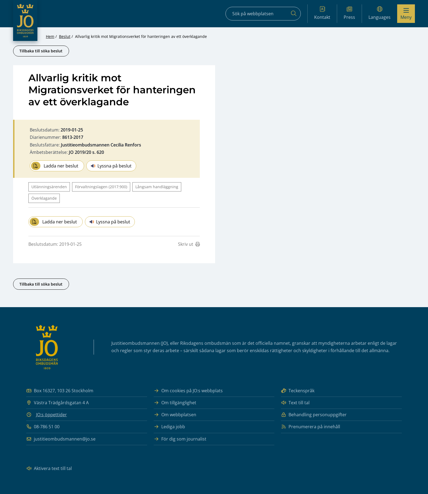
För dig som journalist (180, 439)
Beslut (64, 36)
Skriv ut (189, 244)
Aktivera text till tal (49, 468)
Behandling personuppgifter (314, 414)
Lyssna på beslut (111, 166)
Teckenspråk (297, 390)
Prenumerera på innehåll (310, 426)
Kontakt (322, 13)
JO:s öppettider (51, 415)
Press (349, 13)
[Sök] (293, 13)
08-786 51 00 (43, 426)
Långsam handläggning (156, 186)
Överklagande (44, 198)
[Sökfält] (263, 13)
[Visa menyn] (406, 13)
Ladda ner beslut (54, 166)
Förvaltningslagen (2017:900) (101, 186)
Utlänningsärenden (49, 186)
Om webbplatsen (175, 414)
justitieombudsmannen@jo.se (61, 439)
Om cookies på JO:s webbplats (188, 390)
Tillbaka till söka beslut (41, 50)
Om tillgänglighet (175, 402)
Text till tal (295, 402)
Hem (50, 36)
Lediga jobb (169, 426)
